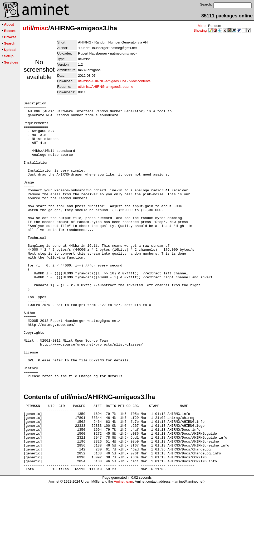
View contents (139, 81)
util (27, 28)
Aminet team (123, 551)
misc (41, 28)
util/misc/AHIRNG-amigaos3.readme (105, 87)
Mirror (202, 26)
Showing (200, 30)
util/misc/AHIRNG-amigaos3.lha (102, 81)
